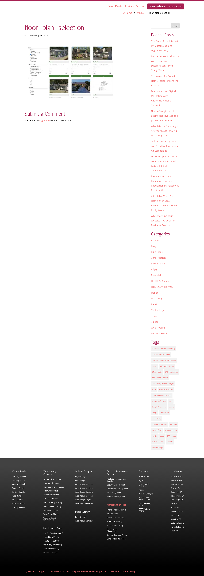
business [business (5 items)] (155, 349)
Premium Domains (51, 483)
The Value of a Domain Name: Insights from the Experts (164, 81)
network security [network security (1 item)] (171, 430)
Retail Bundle (17, 500)
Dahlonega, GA (177, 500)
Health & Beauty (160, 281)
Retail (154, 304)
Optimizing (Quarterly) (52, 545)
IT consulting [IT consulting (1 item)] (156, 418)
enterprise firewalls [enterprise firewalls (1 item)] (159, 401)
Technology (157, 310)
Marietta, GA (176, 519)
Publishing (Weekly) (51, 537)
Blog (153, 246)
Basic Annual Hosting (52, 506)
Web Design (80, 480)
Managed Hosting (50, 510)
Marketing (157, 298)
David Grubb (32, 35)
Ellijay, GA (175, 504)
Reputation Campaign (116, 518)
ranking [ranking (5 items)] (154, 436)
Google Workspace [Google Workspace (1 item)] (159, 407)
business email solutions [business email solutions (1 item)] (161, 354)
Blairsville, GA (176, 480)
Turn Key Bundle (18, 480)
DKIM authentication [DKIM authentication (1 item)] (167, 366)
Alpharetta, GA (177, 477)
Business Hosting (50, 499)
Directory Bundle (19, 477)
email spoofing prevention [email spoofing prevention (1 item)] (161, 395)
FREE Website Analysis (144, 510)
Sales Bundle (17, 496)
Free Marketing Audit (145, 504)
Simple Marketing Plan (116, 539)
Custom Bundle (18, 488)
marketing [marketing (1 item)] (173, 424)
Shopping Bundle (19, 484)
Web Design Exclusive (84, 492)
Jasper (154, 292)
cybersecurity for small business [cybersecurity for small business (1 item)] (164, 360)
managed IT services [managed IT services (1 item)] (159, 424)
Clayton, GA (175, 488)
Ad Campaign (112, 514)
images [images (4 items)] (154, 413)
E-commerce (158, 263)
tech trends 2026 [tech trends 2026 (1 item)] (158, 442)
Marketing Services (116, 504)
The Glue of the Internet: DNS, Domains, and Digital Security (165, 46)
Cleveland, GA (176, 492)
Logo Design (80, 477)
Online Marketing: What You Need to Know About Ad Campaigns (165, 146)
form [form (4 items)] (170, 401)
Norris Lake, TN (177, 527)
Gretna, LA (175, 508)
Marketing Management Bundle (117, 480)
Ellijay (154, 269)
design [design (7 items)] (154, 366)
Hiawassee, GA (177, 512)
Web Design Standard (84, 496)
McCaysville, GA (177, 523)
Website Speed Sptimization (49, 519)
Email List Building (114, 522)
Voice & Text (144, 477)
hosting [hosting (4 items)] (171, 407)
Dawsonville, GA (177, 496)
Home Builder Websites (144, 485)
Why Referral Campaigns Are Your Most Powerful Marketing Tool (164, 131)
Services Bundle (18, 492)
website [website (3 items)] (170, 442)
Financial (156, 275)
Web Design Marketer (84, 488)
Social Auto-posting (115, 525)
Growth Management (116, 485)
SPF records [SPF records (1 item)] (171, 436)
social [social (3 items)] (162, 436)
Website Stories (160, 333)
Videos (154, 321)
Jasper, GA (175, 515)
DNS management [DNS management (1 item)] (171, 372)
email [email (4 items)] (154, 389)
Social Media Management (112, 530)
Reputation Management (117, 489)
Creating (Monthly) (51, 541)
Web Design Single (83, 500)
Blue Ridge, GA (177, 484)
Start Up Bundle (18, 508)
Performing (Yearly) (51, 549)
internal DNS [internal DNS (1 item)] (164, 413)
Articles (155, 240)
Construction (158, 257)
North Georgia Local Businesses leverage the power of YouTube (164, 116)
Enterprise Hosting (51, 495)
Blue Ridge (157, 251)
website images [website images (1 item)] (157, 448)
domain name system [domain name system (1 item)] (160, 378)
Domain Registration (52, 479)
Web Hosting (158, 327)
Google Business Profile (117, 535)
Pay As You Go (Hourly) (53, 533)
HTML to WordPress (162, 286)
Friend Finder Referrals (116, 510)
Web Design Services (84, 521)
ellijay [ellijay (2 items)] (171, 383)
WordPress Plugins (51, 514)
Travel (154, 316)
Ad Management (114, 493)
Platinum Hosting (50, 491)
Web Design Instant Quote (126, 6)
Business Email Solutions (53, 487)
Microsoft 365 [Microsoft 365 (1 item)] (157, 430)
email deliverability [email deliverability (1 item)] (166, 389)
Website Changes (50, 553)
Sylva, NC (174, 531)
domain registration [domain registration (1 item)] (159, 383)
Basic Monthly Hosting (52, 503)
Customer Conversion (84, 504)
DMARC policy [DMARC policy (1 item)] (157, 372)
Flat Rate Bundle (18, 504)
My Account (144, 480)
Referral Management (116, 497)
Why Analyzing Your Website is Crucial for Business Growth (163, 220)
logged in (44, 120)
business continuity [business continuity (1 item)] (168, 349)
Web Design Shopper (84, 484)
